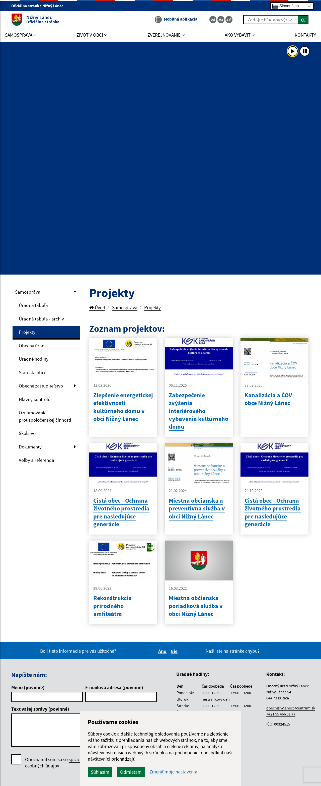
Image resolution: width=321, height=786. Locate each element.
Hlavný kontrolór (35, 399)
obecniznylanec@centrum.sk (290, 707)
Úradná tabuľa (33, 305)
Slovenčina (285, 6)
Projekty (27, 332)
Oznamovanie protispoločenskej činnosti (45, 416)
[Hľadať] (303, 19)
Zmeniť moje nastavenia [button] (173, 771)
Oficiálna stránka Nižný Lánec (39, 5)
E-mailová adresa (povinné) (114, 687)
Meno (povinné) (28, 687)
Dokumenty (30, 447)
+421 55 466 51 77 (280, 713)
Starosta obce (32, 372)
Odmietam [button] (131, 772)
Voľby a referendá (36, 460)
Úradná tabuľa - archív (41, 319)
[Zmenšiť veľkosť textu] (212, 19)
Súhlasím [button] (100, 772)
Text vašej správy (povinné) (40, 709)
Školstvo (27, 433)
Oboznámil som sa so (60, 762)
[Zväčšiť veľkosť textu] (228, 19)
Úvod (97, 307)
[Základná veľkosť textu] (220, 19)
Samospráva (27, 292)
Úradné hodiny (33, 359)
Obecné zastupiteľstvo (41, 386)
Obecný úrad (32, 346)
